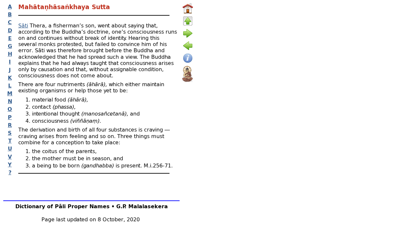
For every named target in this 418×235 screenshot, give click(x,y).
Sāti (23, 25)
